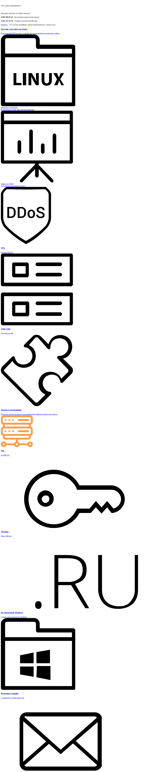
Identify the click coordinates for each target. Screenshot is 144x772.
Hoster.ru (4, 25)
